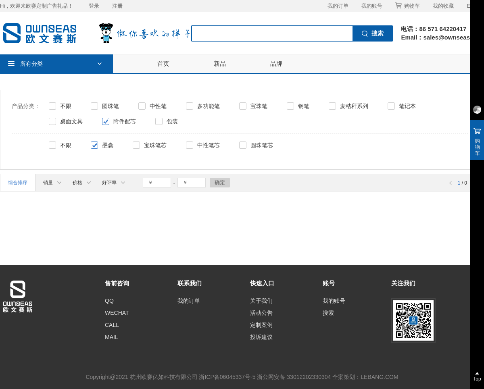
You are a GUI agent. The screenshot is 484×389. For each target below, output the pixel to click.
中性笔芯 (208, 145)
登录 (94, 6)
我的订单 (338, 6)
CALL (112, 325)
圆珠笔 (110, 106)
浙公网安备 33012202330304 (294, 377)
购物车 (407, 5)
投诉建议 (261, 337)
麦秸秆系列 (354, 106)
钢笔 (303, 106)
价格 (82, 182)
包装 (172, 121)
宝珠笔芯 (155, 145)
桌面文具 (71, 121)
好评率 (113, 182)
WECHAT (117, 313)
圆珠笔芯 (261, 145)
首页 (163, 63)
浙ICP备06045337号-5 (227, 377)
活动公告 (261, 313)
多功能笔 (208, 106)
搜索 (328, 313)
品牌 (276, 63)
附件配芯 (124, 121)
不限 (65, 106)
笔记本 (407, 106)
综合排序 (17, 182)
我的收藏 (443, 6)
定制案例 (261, 325)
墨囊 (107, 145)
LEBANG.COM (379, 377)
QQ (109, 300)
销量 (52, 182)
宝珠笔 (258, 106)
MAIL (111, 337)
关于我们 (261, 300)
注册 (117, 6)
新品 (220, 63)
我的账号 (371, 6)
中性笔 (158, 106)
